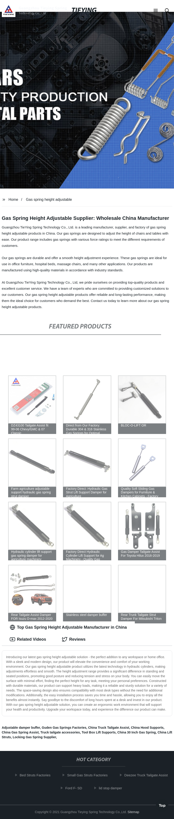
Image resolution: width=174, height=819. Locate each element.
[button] (155, 11)
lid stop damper (111, 788)
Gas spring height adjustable (49, 199)
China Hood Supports (147, 727)
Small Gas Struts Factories (88, 775)
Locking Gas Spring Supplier (34, 737)
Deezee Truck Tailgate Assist (147, 775)
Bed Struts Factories (36, 775)
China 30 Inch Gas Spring (136, 732)
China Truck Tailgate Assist (108, 727)
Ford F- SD (74, 788)
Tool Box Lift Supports (99, 732)
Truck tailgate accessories (60, 732)
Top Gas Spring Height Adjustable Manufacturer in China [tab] (68, 627)
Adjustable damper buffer (21, 727)
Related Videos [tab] (28, 639)
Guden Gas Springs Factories (64, 727)
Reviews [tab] (73, 639)
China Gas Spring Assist (20, 732)
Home (13, 199)
